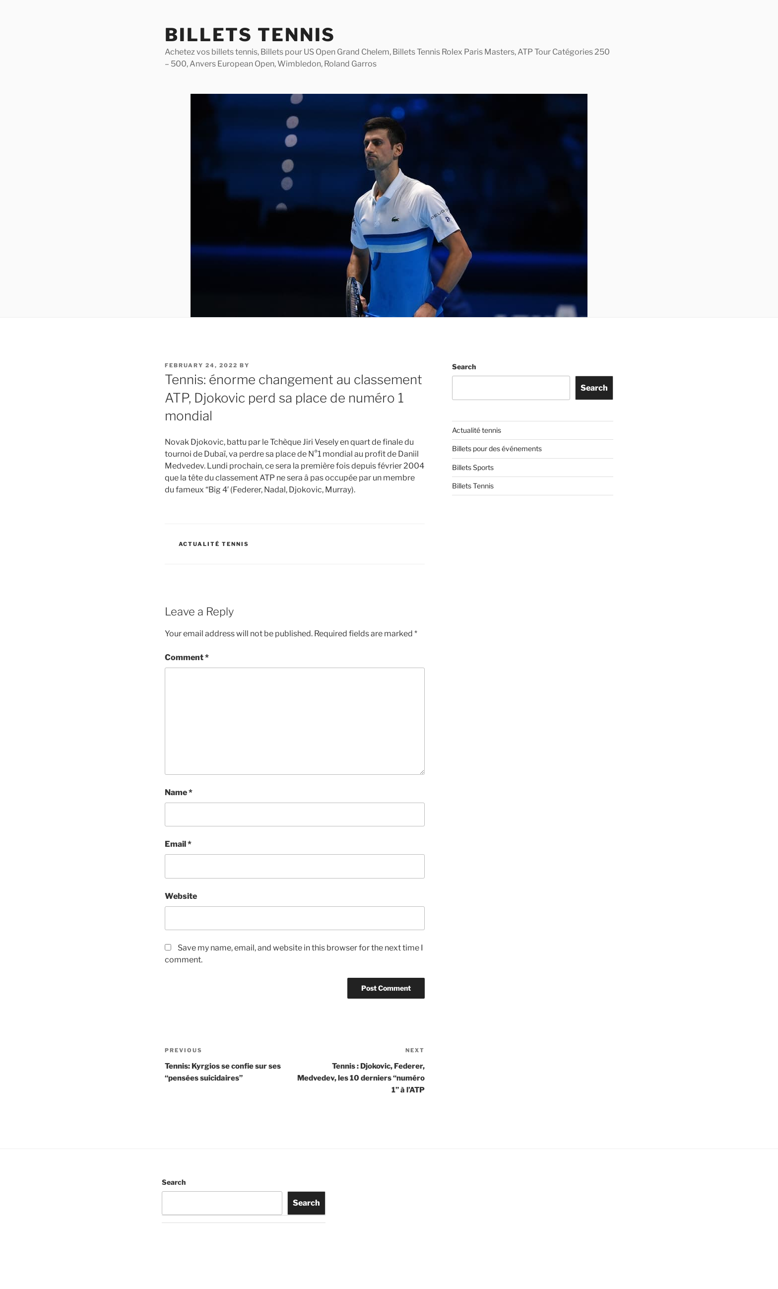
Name (179, 792)
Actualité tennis (214, 544)
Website (181, 896)
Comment (187, 657)
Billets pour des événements (497, 448)
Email (178, 844)
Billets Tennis (250, 35)
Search (464, 366)
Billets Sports (473, 467)
